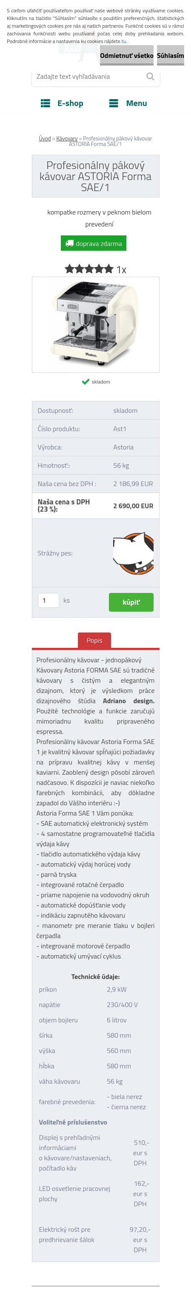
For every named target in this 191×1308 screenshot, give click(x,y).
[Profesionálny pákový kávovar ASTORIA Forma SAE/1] (95, 280)
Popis (94, 640)
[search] (149, 77)
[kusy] (48, 600)
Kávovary (66, 138)
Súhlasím (170, 55)
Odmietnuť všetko (127, 55)
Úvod (45, 138)
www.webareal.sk (121, 1267)
